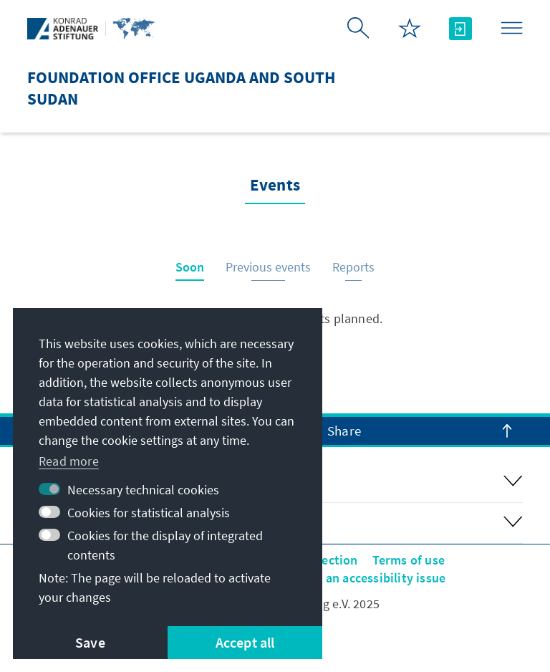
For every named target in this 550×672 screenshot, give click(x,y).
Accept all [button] (245, 642)
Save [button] (90, 642)
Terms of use (408, 560)
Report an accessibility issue (364, 578)
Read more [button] (69, 461)
